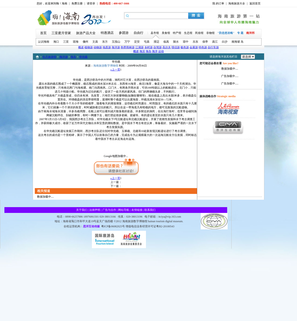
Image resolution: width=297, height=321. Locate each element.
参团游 (124, 33)
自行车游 (213, 47)
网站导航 (123, 210)
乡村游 (148, 47)
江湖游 (139, 47)
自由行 (138, 33)
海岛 (148, 51)
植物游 (88, 47)
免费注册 (77, 3)
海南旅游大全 (236, 3)
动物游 (98, 47)
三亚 (66, 41)
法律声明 (94, 210)
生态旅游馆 (49, 56)
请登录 (91, 3)
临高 (166, 41)
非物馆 (210, 33)
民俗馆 (199, 33)
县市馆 (155, 33)
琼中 (185, 41)
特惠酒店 (107, 33)
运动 (161, 51)
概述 (81, 47)
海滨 (142, 51)
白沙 (224, 41)
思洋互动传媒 (91, 226)
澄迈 (156, 41)
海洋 (155, 51)
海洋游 (116, 47)
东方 (105, 41)
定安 (137, 41)
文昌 (95, 41)
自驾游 (157, 47)
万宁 (127, 41)
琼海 (75, 41)
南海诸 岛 (237, 41)
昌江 (215, 41)
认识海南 (43, 41)
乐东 (195, 41)
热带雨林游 (128, 47)
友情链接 (136, 210)
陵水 (176, 41)
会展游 (194, 47)
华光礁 (83, 56)
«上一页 (115, 69)
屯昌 (146, 41)
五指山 (116, 41)
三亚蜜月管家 (61, 33)
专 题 (240, 33)
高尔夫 (166, 47)
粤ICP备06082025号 (113, 226)
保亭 (205, 41)
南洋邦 (250, 33)
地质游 (107, 47)
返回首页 (255, 3)
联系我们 (149, 210)
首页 (43, 33)
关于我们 (81, 210)
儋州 (85, 41)
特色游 (203, 47)
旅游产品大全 (86, 33)
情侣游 (175, 47)
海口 (56, 41)
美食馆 (166, 33)
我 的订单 (218, 3)
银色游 (185, 47)
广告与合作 (109, 210)
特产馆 (177, 33)
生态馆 (188, 33)
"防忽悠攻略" (225, 33)
